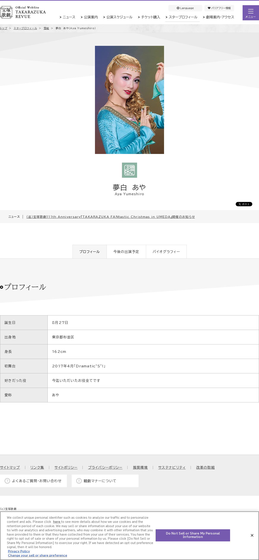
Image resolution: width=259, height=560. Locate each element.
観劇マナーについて (100, 481)
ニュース (69, 17)
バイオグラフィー (166, 251)
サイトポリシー (65, 467)
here (57, 521)
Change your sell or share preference (37, 555)
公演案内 (91, 17)
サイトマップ (10, 467)
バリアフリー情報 (219, 8)
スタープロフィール (183, 17)
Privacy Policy (19, 551)
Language (185, 8)
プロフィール (89, 251)
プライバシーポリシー (105, 467)
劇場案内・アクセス (220, 17)
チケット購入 (150, 17)
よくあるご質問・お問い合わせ (37, 481)
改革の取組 (205, 467)
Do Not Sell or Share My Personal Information (193, 535)
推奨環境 (140, 467)
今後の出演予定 (126, 251)
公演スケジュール (119, 17)
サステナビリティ (172, 467)
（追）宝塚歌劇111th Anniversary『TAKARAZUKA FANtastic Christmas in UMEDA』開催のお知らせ (110, 216)
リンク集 (37, 467)
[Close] (252, 535)
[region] (129, 535)
